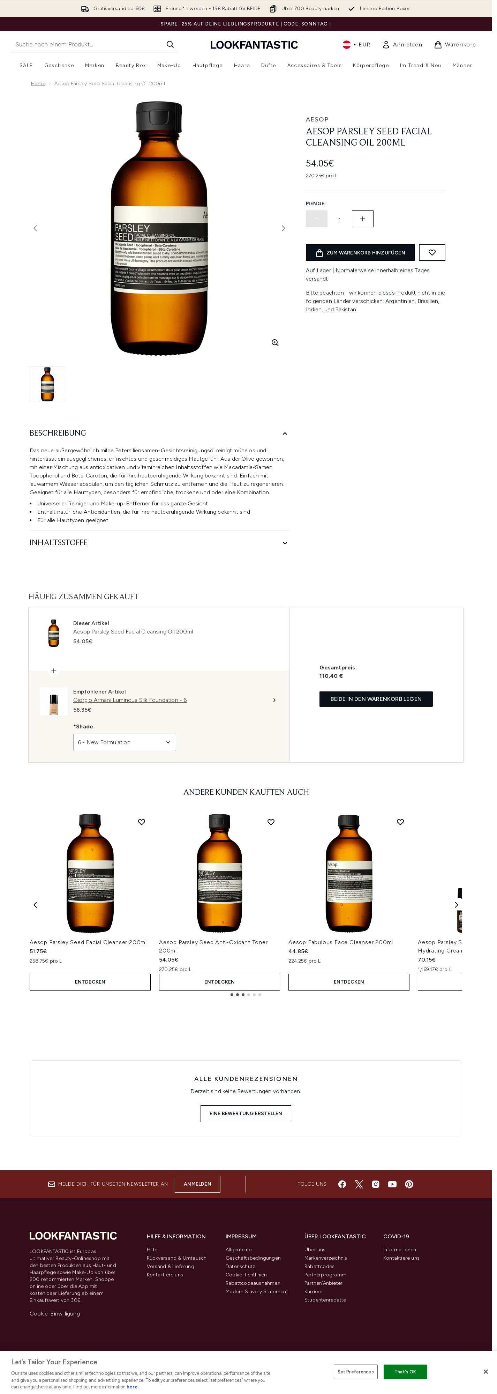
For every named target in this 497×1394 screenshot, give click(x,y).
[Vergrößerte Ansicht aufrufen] (275, 342)
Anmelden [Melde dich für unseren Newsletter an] (197, 1184)
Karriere (313, 1292)
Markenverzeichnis (325, 1258)
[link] (402, 45)
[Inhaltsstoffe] (159, 543)
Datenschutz (240, 1266)
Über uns (315, 1250)
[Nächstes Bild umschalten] (283, 228)
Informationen (399, 1250)
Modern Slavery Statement (257, 1292)
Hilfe (152, 1250)
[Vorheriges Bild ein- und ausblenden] (35, 228)
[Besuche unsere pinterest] (409, 1184)
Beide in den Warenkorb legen (376, 699)
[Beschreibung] (159, 433)
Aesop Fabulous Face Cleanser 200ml (340, 942)
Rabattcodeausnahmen (253, 1283)
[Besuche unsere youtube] (392, 1184)
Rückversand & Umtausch (176, 1258)
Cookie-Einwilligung (55, 1313)
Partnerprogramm (325, 1275)
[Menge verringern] (316, 218)
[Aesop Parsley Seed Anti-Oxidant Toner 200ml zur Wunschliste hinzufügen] (271, 822)
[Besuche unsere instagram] (375, 1184)
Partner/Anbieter (323, 1283)
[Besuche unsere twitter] (359, 1184)
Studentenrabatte (325, 1300)
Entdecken (90, 982)
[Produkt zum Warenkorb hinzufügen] (360, 252)
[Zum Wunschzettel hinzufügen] (432, 252)
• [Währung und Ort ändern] (356, 44)
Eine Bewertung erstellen (246, 1114)
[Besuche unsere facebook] (342, 1184)
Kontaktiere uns (165, 1275)
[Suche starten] (170, 44)
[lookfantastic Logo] (254, 44)
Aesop (317, 119)
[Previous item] (35, 904)
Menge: (316, 204)
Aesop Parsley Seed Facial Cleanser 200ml (88, 942)
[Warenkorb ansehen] (455, 45)
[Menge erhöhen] (363, 218)
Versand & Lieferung (170, 1266)
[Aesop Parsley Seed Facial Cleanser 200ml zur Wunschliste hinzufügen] (141, 822)
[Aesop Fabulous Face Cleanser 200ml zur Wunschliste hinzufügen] (400, 822)
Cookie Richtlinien (246, 1275)
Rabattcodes (319, 1266)
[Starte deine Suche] (95, 44)
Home (38, 84)
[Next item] (456, 904)
